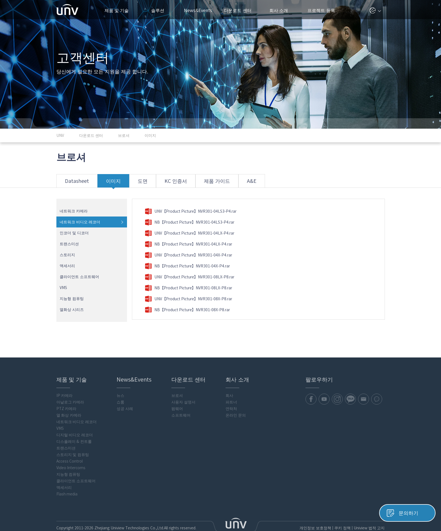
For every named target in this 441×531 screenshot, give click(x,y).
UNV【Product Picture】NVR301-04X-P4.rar (188, 255)
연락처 (231, 409)
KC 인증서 (178, 182)
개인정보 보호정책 (315, 528)
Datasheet (79, 182)
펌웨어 (177, 409)
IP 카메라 (64, 395)
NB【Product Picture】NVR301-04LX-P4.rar (188, 244)
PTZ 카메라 (66, 409)
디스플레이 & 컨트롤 (74, 441)
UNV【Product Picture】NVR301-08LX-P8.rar (190, 277)
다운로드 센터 (240, 10)
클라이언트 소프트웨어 (79, 277)
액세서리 (67, 266)
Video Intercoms (71, 468)
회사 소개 (280, 10)
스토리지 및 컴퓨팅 (72, 455)
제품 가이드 (219, 182)
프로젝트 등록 (321, 10)
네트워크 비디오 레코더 (80, 222)
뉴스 (120, 395)
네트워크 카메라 (74, 211)
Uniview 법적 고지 (369, 528)
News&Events (200, 10)
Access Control (69, 461)
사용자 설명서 (183, 402)
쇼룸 (120, 402)
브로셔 (177, 395)
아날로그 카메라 (70, 402)
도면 (145, 182)
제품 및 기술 (119, 10)
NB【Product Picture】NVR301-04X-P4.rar (187, 266)
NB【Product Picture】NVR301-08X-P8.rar (187, 309)
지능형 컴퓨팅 (72, 299)
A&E (254, 182)
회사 (229, 395)
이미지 (115, 182)
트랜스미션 (69, 244)
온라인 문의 (236, 415)
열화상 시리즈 (72, 309)
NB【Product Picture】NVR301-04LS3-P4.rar (190, 222)
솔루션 (160, 10)
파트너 (231, 402)
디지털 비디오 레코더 (74, 435)
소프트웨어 (181, 415)
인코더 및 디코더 (74, 233)
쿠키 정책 (342, 528)
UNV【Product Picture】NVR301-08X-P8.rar (188, 298)
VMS (63, 288)
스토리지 (67, 255)
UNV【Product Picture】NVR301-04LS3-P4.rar (191, 211)
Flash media (67, 494)
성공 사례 (125, 409)
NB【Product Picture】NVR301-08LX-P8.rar (188, 287)
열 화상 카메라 (69, 415)
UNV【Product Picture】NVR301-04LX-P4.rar (190, 233)
